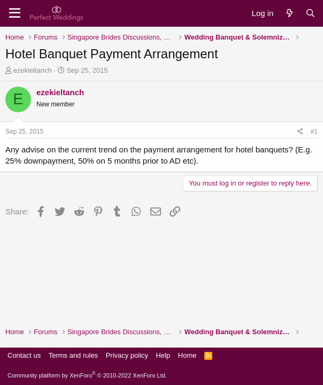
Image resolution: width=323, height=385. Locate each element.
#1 (314, 131)
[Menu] (14, 13)
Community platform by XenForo (87, 375)
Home (187, 355)
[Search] (310, 13)
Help (163, 355)
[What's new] (289, 13)
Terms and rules (73, 355)
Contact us (24, 355)
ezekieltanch (32, 70)
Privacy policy (127, 355)
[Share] (300, 132)
